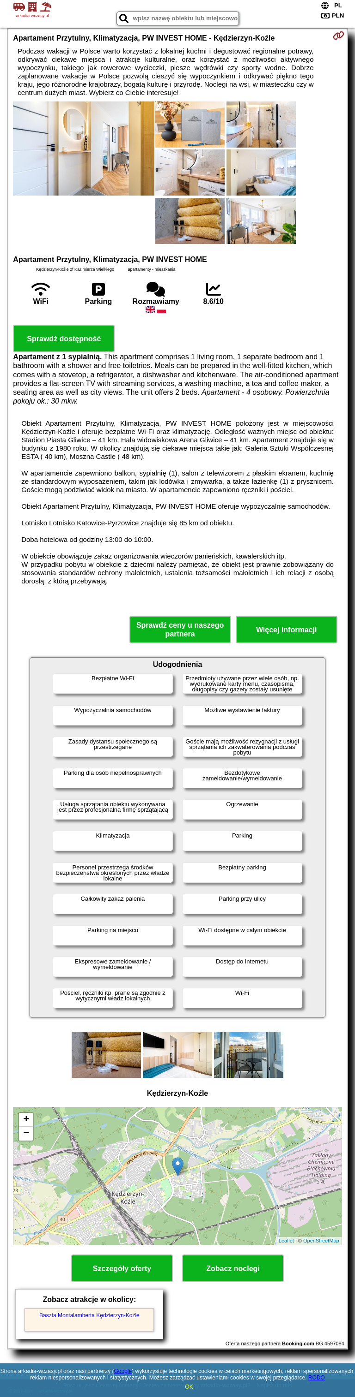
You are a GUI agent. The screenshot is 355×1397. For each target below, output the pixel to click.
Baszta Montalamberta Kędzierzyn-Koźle (89, 1315)
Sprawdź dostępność (64, 339)
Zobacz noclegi (233, 1268)
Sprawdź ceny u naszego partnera (180, 629)
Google (123, 1371)
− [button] (26, 1134)
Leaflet (286, 1240)
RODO (316, 1377)
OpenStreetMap (321, 1240)
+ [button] (26, 1120)
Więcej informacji (286, 630)
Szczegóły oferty (122, 1268)
